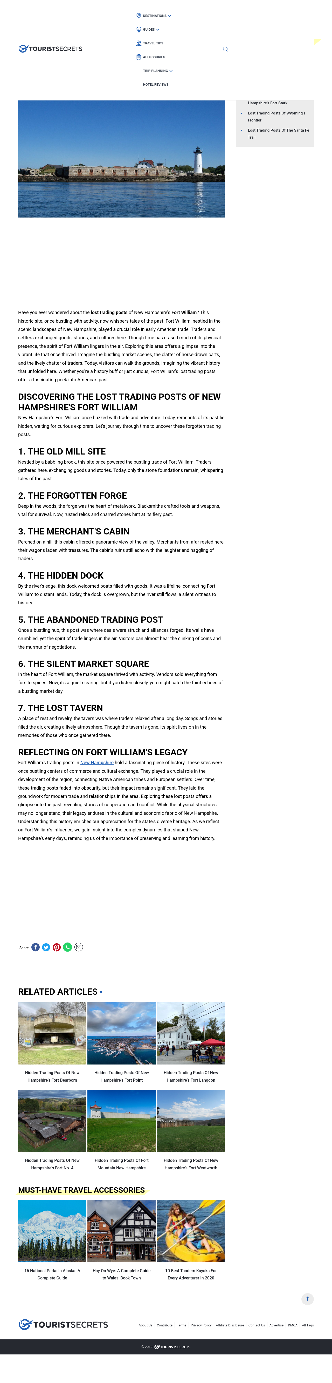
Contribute (165, 1325)
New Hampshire (134, 78)
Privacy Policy (201, 1325)
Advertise (276, 1325)
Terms (181, 1325)
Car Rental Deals (96, 78)
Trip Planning (245, 9)
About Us (146, 1325)
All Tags (308, 1325)
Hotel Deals (31, 78)
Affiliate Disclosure (230, 1325)
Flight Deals (61, 78)
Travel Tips (174, 9)
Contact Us (256, 1325)
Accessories (209, 9)
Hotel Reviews (284, 9)
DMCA (293, 1325)
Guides (144, 9)
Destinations (114, 9)
